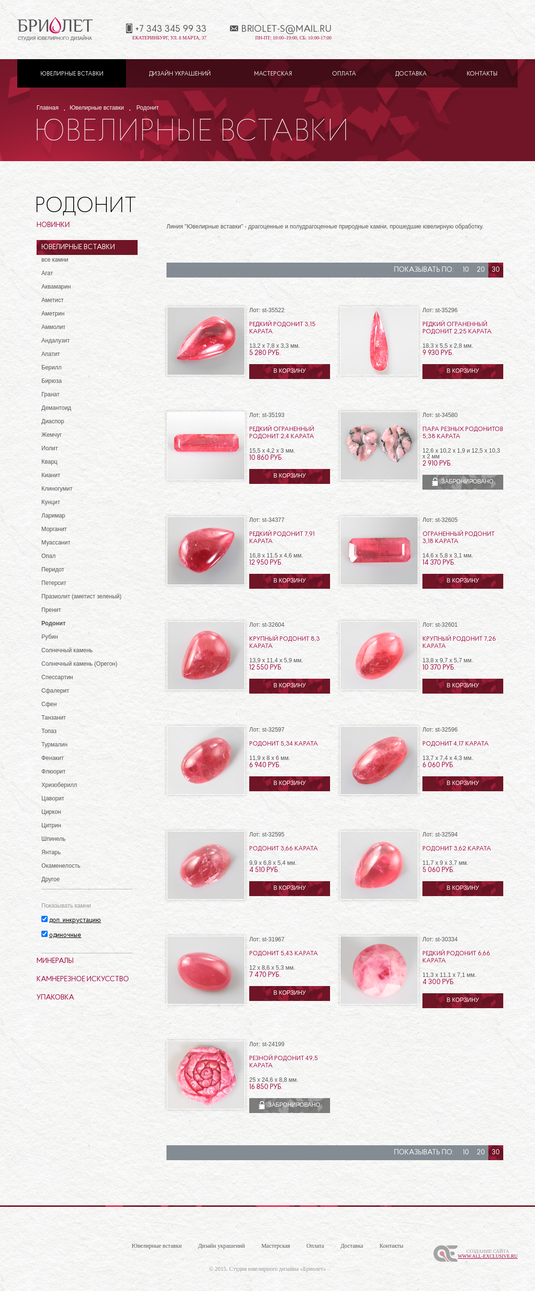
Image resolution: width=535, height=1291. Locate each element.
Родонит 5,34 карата (283, 744)
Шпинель (53, 838)
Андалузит (55, 340)
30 (496, 270)
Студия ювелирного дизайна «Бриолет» (277, 1269)
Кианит (50, 475)
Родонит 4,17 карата (455, 744)
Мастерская (273, 74)
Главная (48, 107)
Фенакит (52, 758)
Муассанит (55, 542)
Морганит (54, 529)
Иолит (49, 448)
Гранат (50, 394)
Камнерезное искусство (83, 979)
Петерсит (53, 583)
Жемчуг (51, 434)
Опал (48, 556)
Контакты (482, 74)
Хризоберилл (59, 785)
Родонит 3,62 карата (456, 849)
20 (481, 270)
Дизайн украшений (180, 74)
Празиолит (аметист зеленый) (81, 596)
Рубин (49, 636)
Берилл (51, 367)
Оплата (344, 74)
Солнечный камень (67, 650)
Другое (50, 879)
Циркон (51, 812)
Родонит (148, 107)
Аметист (52, 300)
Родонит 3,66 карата (283, 849)
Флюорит (53, 771)
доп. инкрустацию (75, 920)
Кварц (49, 461)
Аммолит (53, 327)
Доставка (411, 74)
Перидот (52, 569)
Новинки (53, 225)
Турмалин (54, 744)
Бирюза (51, 381)
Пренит (51, 610)
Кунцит (50, 502)
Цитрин (51, 825)
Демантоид (56, 408)
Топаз (49, 731)
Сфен (49, 704)
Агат (47, 273)
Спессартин (57, 677)
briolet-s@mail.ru (286, 29)
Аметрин (52, 313)
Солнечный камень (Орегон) (79, 663)
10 (466, 270)
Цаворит (52, 798)
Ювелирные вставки (71, 74)
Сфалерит (55, 690)
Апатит (50, 354)
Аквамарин (56, 286)
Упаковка (55, 997)
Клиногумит (57, 488)
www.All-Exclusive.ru (488, 1256)
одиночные (65, 935)
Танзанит (53, 717)
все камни (54, 259)
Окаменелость (60, 865)
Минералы (55, 961)
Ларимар (53, 515)
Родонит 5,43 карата (283, 953)
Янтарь (51, 852)
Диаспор (52, 421)
